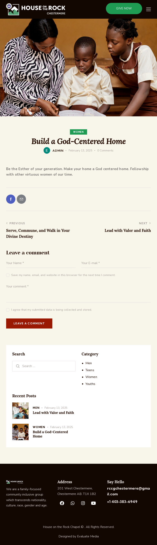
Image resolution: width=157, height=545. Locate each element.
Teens (89, 370)
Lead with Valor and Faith (53, 413)
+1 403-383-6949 (122, 501)
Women (78, 132)
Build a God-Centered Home (50, 434)
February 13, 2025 (56, 408)
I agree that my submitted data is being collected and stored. (51, 310)
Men (88, 363)
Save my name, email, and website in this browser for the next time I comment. (63, 275)
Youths (90, 384)
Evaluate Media (88, 536)
